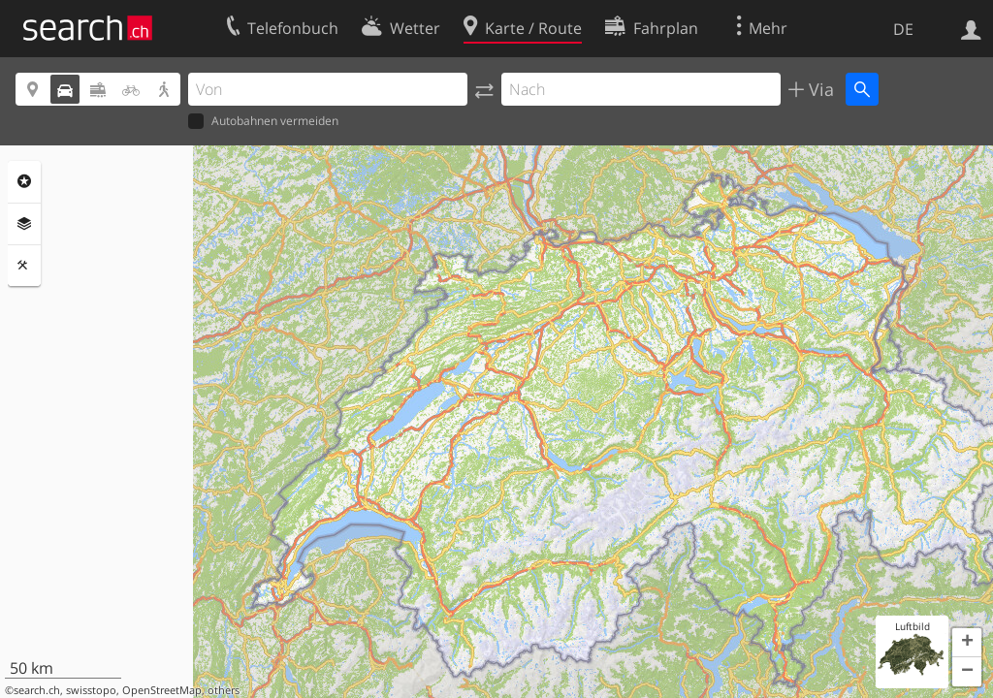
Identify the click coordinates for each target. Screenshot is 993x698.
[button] (966, 642)
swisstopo (91, 690)
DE (903, 29)
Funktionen (24, 265)
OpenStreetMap (162, 690)
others (224, 690)
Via (819, 89)
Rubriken (24, 181)
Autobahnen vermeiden (263, 121)
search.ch (37, 690)
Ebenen (24, 224)
